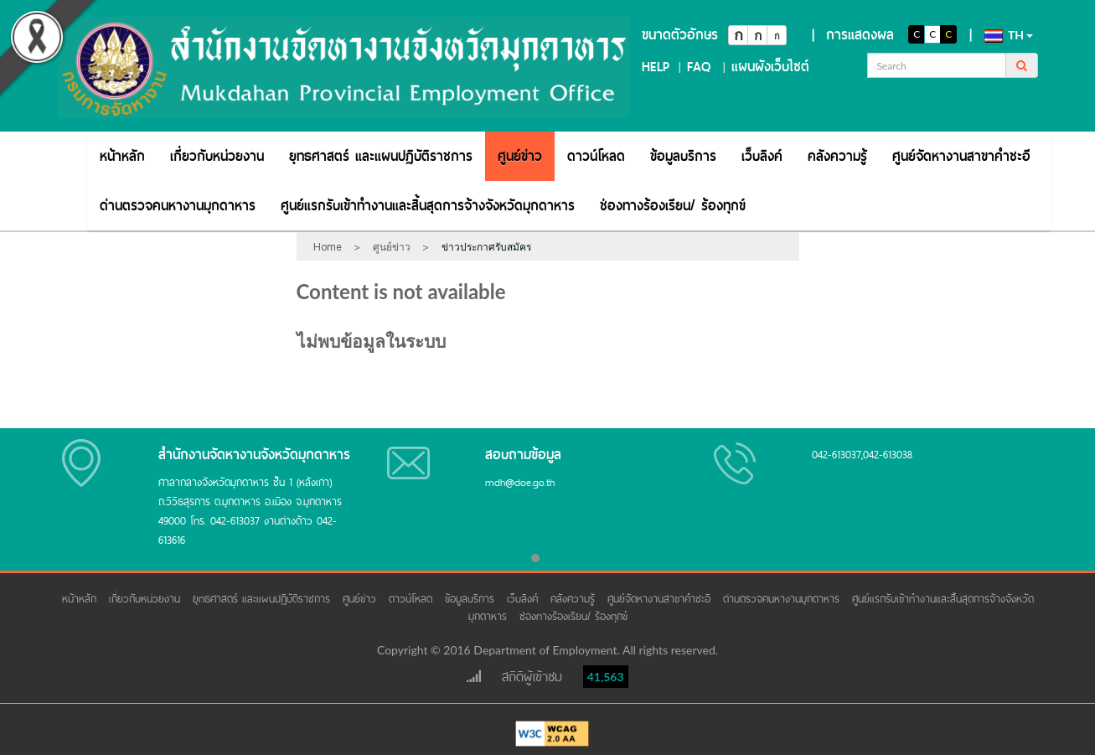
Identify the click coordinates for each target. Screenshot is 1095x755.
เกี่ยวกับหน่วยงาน (217, 156)
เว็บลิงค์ (762, 156)
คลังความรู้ (837, 156)
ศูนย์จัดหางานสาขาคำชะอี (961, 156)
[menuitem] (122, 156)
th (1009, 35)
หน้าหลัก (122, 156)
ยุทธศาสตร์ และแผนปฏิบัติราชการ (381, 156)
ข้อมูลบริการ (683, 156)
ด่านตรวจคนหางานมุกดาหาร (178, 205)
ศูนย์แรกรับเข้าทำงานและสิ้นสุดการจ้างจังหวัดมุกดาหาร (428, 205)
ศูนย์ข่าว (520, 156)
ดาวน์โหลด (596, 156)
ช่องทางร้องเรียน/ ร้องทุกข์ (673, 205)
